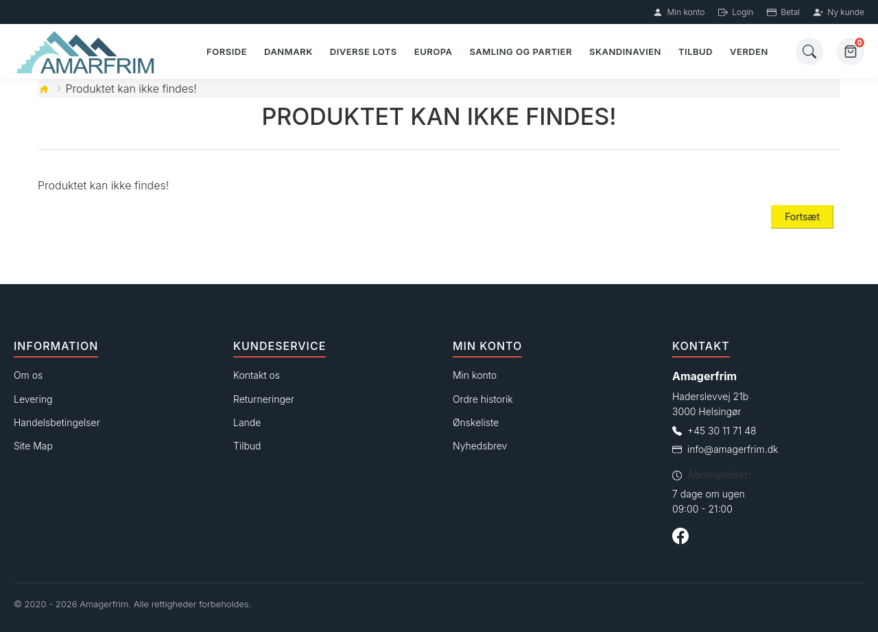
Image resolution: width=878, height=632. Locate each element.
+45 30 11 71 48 (722, 430)
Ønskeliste (476, 422)
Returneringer (263, 399)
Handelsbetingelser (57, 422)
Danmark (288, 51)
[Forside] (87, 52)
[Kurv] (850, 51)
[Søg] (809, 51)
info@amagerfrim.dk (733, 449)
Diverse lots (363, 51)
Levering (33, 399)
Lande (247, 422)
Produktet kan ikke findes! (131, 88)
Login (735, 12)
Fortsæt (802, 216)
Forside (226, 51)
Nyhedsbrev (480, 446)
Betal (783, 12)
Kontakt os (256, 375)
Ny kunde (839, 12)
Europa (433, 51)
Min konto (678, 12)
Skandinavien (625, 51)
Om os (28, 375)
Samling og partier (520, 51)
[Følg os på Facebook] (680, 538)
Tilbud (695, 51)
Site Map (33, 446)
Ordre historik (483, 399)
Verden (749, 51)
